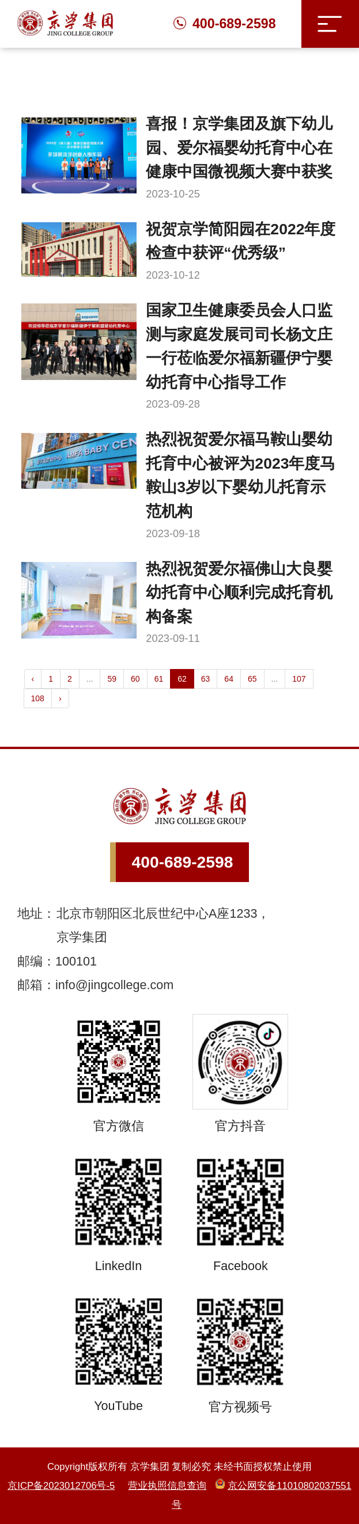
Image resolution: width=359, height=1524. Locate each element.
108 (37, 698)
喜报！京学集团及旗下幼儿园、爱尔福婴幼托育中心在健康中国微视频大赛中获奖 (239, 147)
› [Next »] (60, 698)
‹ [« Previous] (33, 678)
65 (252, 678)
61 (159, 678)
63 (205, 678)
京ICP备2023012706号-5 (61, 1485)
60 (135, 678)
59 (111, 678)
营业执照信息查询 (167, 1485)
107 (298, 678)
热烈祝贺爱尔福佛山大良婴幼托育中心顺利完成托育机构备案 (239, 592)
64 (228, 678)
